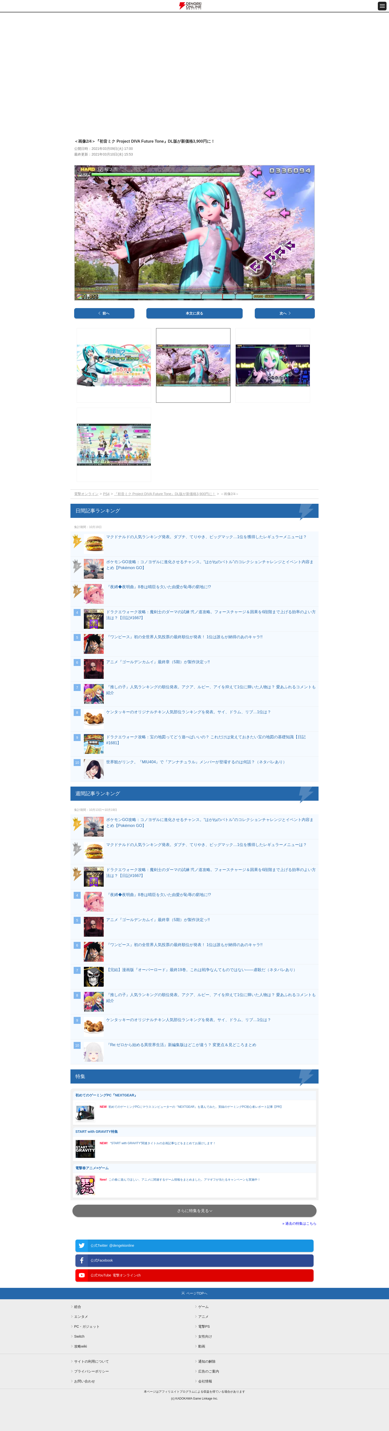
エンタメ (81, 1317)
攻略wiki (80, 1346)
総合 (77, 1307)
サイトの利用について (91, 1361)
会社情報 (205, 1381)
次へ (283, 313)
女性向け (205, 1336)
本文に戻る (194, 313)
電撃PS (204, 1326)
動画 (201, 1346)
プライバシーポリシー (91, 1371)
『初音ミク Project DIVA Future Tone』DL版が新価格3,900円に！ (165, 494)
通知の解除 (207, 1361)
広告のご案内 (208, 1371)
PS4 (106, 494)
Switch (79, 1336)
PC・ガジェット (87, 1326)
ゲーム (203, 1307)
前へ (105, 313)
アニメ (203, 1317)
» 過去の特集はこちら (299, 1223)
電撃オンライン (86, 494)
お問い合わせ (84, 1381)
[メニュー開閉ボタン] (382, 6)
